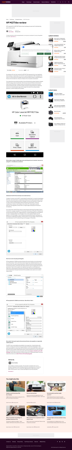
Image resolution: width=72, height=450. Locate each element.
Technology (28, 2)
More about (10, 371)
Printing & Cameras (18, 19)
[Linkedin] (60, 2)
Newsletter (53, 1)
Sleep (23, 2)
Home (7, 19)
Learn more (12, 36)
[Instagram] (65, 2)
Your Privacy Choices (28, 441)
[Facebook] (58, 2)
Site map (14, 441)
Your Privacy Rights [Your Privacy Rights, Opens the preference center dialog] (25, 53)
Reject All (40, 53)
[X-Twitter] (63, 2)
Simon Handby (11, 31)
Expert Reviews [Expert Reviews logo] (5, 2)
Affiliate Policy (42, 441)
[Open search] (69, 2)
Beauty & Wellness (45, 2)
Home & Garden (36, 2)
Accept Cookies (47, 53)
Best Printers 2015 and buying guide (24, 353)
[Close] (51, 46)
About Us (36, 441)
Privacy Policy (20, 441)
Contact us (8, 441)
